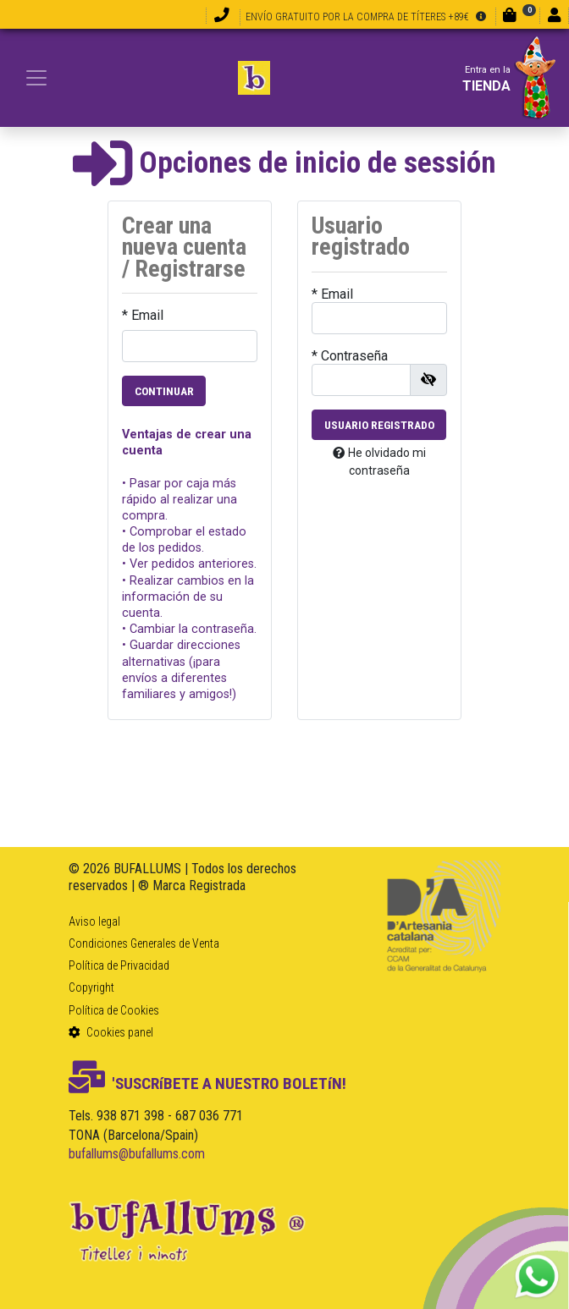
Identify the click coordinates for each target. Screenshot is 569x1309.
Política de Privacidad (119, 965)
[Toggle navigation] (36, 78)
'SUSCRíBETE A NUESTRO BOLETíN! (207, 1083)
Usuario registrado (379, 425)
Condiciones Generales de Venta (144, 943)
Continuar (164, 391)
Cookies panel (111, 1032)
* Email (142, 315)
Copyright (91, 987)
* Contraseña (350, 356)
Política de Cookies (114, 1010)
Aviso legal (94, 921)
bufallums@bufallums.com (137, 1154)
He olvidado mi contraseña (379, 461)
